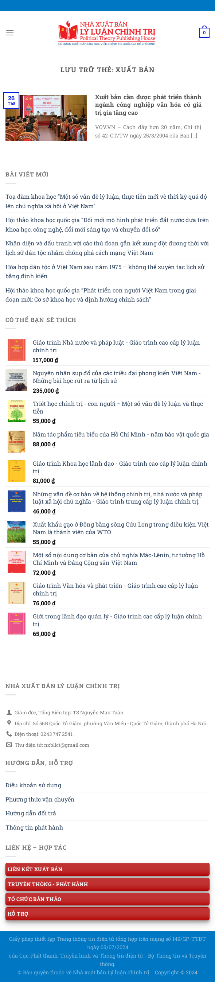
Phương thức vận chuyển (40, 799)
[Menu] (9, 33)
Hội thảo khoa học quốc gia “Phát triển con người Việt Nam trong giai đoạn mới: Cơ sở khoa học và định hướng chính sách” (100, 294)
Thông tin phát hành (34, 827)
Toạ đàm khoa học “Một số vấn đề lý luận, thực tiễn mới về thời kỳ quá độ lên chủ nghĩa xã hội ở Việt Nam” (106, 201)
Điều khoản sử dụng (33, 785)
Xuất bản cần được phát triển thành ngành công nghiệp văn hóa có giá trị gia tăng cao (148, 104)
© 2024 (189, 972)
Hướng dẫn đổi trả (30, 813)
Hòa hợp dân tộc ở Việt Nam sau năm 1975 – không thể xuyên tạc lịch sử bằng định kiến (104, 271)
